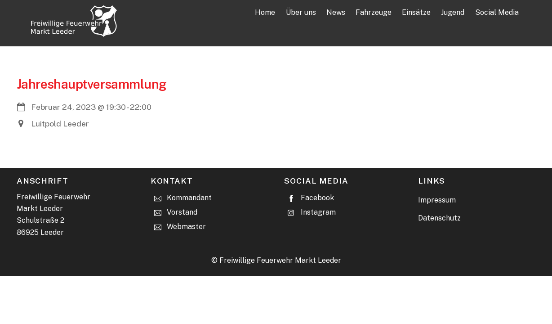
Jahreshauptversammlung (92, 83)
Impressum (437, 200)
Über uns (301, 12)
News (335, 12)
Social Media (497, 12)
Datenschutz (439, 218)
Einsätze (416, 12)
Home (265, 12)
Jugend (452, 12)
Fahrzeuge (374, 12)
